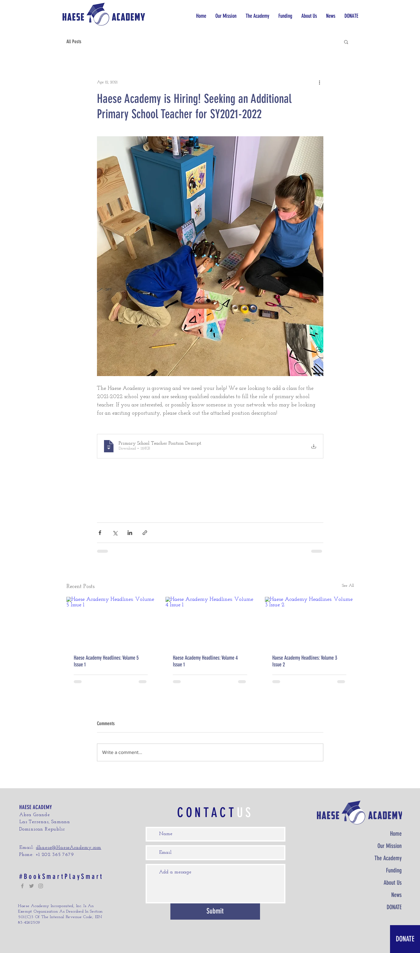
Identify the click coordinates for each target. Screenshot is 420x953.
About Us (393, 882)
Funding (394, 870)
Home (396, 833)
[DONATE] (405, 939)
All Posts (73, 41)
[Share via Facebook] (100, 533)
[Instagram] (41, 886)
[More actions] (319, 82)
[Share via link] (145, 533)
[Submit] (215, 911)
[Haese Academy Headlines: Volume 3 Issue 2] (309, 622)
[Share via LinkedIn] (130, 533)
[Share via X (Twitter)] (115, 533)
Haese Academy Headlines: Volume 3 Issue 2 (304, 661)
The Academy (388, 858)
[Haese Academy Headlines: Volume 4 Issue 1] (210, 622)
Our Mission (389, 845)
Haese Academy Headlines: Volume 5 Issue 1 (106, 661)
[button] (257, 15)
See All (348, 585)
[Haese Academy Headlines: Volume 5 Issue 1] (110, 622)
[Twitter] (31, 886)
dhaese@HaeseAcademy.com (68, 847)
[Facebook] (22, 886)
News (396, 894)
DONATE (394, 907)
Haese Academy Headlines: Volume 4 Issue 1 (205, 661)
